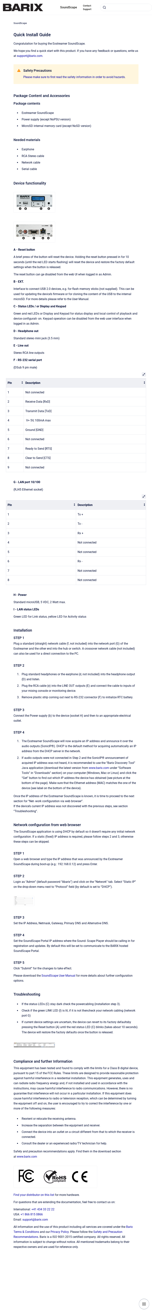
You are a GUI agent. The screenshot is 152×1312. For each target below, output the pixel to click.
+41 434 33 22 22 (42, 1209)
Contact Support (87, 7)
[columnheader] (15, 383)
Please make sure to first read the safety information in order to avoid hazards (74, 77)
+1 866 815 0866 (32, 1214)
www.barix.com (99, 768)
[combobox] (126, 7)
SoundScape (68, 7)
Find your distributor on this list (34, 1195)
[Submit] (104, 7)
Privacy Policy (60, 1232)
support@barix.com (29, 56)
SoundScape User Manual (58, 975)
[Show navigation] (144, 1304)
